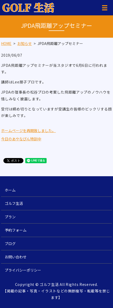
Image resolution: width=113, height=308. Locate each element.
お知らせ (24, 43)
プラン (10, 216)
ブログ (10, 243)
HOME (6, 43)
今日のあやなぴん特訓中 (21, 138)
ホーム (10, 190)
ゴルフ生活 (14, 203)
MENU (104, 8)
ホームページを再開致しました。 (28, 130)
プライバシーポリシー (23, 270)
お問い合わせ (16, 256)
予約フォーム (16, 230)
